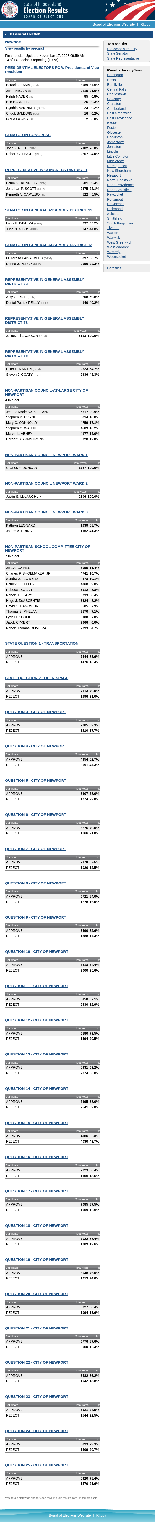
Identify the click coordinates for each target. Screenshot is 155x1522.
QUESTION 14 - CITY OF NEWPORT (36, 1088)
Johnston (114, 147)
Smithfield (114, 218)
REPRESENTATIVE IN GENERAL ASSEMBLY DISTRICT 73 (44, 320)
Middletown (115, 161)
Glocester (114, 132)
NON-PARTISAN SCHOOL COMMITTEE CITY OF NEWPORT (47, 548)
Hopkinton (115, 137)
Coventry (114, 99)
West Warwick (118, 247)
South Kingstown (120, 223)
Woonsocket (116, 257)
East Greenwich (119, 113)
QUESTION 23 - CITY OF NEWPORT (36, 1396)
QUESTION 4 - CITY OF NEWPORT (35, 746)
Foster (112, 128)
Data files (114, 268)
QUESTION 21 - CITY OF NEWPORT (36, 1328)
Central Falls (116, 89)
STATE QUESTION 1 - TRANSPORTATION (42, 643)
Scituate (113, 214)
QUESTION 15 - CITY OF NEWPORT (36, 1123)
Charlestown (116, 94)
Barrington (115, 75)
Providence (115, 204)
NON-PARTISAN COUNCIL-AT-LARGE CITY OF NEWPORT (46, 392)
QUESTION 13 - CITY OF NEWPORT (36, 1054)
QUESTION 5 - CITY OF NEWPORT (35, 780)
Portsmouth (116, 199)
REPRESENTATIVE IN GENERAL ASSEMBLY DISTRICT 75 (44, 353)
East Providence (119, 118)
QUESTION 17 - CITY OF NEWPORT (36, 1191)
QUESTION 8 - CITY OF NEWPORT (35, 883)
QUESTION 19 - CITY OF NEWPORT (36, 1260)
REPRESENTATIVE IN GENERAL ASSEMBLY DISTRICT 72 (44, 281)
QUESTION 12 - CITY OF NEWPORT (36, 1020)
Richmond (115, 209)
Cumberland (116, 109)
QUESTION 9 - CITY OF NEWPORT (35, 917)
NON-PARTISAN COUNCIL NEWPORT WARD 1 (46, 455)
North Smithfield (119, 190)
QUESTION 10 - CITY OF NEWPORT (36, 951)
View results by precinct (24, 48)
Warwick (113, 238)
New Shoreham (119, 170)
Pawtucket (115, 194)
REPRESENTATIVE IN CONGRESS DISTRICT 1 (46, 170)
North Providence (120, 185)
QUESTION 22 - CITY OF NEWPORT (36, 1362)
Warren (112, 233)
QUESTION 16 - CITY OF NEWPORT (36, 1157)
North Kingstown (119, 180)
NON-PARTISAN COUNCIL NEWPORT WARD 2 (46, 483)
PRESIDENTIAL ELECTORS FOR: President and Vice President (52, 69)
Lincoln (112, 151)
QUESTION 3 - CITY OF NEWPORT (35, 712)
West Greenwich (119, 242)
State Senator (117, 53)
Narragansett (117, 166)
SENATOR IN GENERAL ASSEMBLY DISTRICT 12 (48, 210)
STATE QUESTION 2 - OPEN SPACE (36, 678)
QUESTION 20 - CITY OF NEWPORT (36, 1294)
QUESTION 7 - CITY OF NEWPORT (35, 849)
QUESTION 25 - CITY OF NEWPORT (36, 1465)
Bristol (112, 80)
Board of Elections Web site (114, 24)
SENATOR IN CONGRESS (28, 135)
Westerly (113, 252)
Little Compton (118, 156)
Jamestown (115, 142)
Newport (114, 175)
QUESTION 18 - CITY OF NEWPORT (36, 1225)
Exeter (112, 123)
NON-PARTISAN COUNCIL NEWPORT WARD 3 (46, 512)
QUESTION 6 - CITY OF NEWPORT (35, 814)
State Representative (123, 58)
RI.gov (145, 24)
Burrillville (114, 85)
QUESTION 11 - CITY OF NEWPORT (36, 986)
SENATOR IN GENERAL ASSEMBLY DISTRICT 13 (48, 245)
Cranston (114, 104)
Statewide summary (122, 49)
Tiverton (113, 228)
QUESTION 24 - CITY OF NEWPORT (36, 1431)
